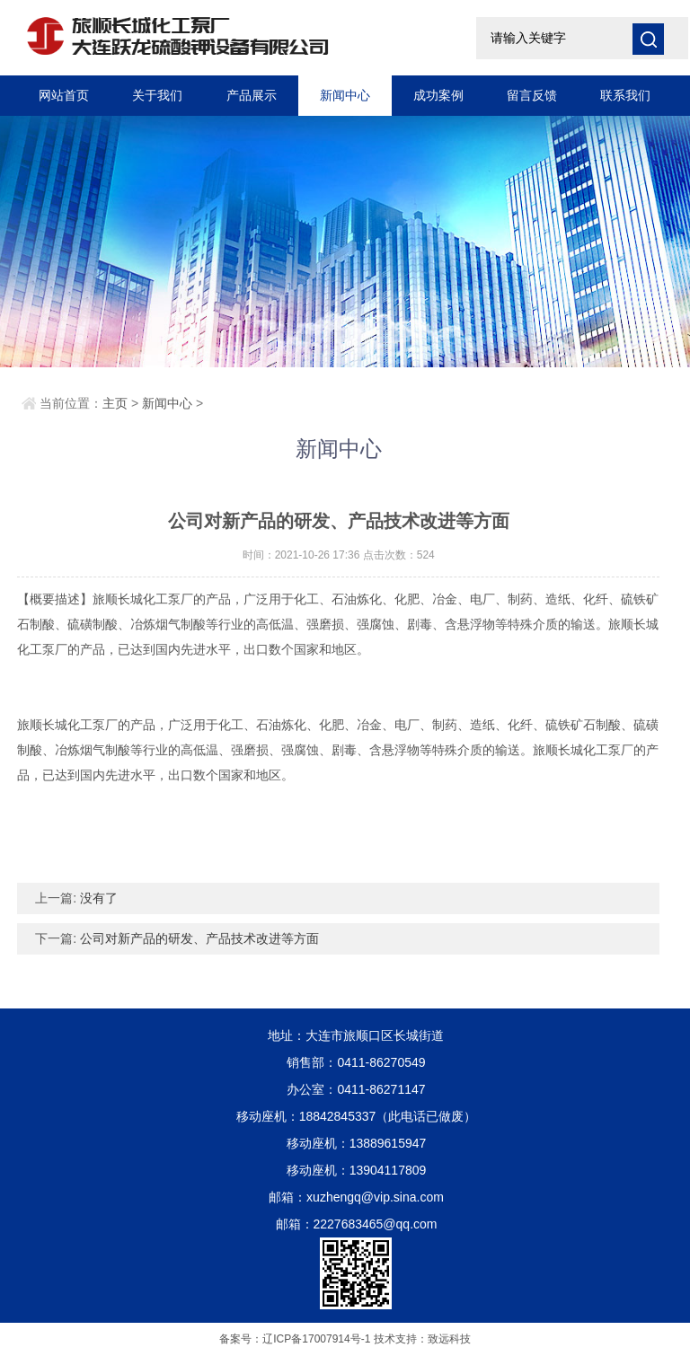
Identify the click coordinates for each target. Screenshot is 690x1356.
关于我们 (157, 95)
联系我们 (625, 95)
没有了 (99, 898)
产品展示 (251, 95)
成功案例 (438, 95)
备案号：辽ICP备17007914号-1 (294, 1339)
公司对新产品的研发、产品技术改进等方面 (199, 938)
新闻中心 (345, 95)
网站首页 (64, 95)
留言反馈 (532, 95)
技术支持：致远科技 (422, 1339)
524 (426, 555)
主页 (115, 403)
